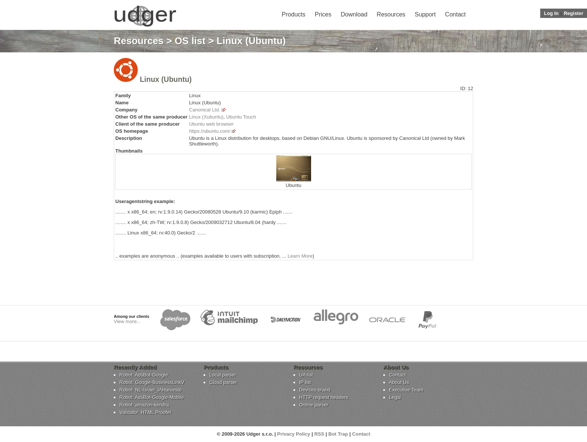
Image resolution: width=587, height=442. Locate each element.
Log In (551, 13)
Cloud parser (223, 382)
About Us (399, 382)
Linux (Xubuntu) (206, 117)
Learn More (300, 256)
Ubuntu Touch (241, 117)
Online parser (313, 405)
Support (425, 14)
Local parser (222, 375)
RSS (319, 434)
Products (293, 14)
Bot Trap (338, 434)
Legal (395, 397)
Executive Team (406, 390)
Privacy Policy (293, 434)
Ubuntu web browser (211, 124)
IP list (305, 382)
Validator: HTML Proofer (145, 412)
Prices (323, 14)
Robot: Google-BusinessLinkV (151, 382)
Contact (455, 14)
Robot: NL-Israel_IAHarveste (150, 390)
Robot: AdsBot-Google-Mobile (151, 397)
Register (573, 13)
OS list (190, 40)
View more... (127, 321)
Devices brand (314, 390)
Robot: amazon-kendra (144, 405)
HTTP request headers (323, 397)
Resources (391, 14)
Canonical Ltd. (204, 110)
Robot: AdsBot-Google (143, 375)
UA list (306, 375)
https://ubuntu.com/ (210, 131)
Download (354, 14)
